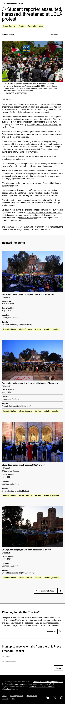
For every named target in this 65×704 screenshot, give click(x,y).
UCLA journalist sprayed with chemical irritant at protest (26, 550)
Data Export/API (16, 696)
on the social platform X (45, 200)
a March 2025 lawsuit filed (46, 190)
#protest (22, 26)
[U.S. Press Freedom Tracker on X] (54, 698)
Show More (54, 35)
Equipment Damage (11, 471)
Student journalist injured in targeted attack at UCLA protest (28, 294)
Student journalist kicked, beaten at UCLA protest (23, 465)
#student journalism (35, 26)
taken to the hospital (28, 218)
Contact (5, 699)
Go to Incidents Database (45, 591)
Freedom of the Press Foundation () (48, 682)
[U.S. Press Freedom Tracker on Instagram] (61, 698)
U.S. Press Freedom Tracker (12, 3)
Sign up (58, 668)
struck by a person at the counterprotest (45, 212)
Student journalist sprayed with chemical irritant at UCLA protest (30, 383)
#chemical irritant (9, 329)
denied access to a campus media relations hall (22, 215)
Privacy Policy (32, 696)
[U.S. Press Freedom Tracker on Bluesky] (47, 698)
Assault (7, 297)
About (4, 696)
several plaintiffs (25, 190)
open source (20, 684)
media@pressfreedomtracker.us (45, 625)
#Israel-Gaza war (9, 26)
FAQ (13, 699)
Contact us (51, 632)
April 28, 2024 (7, 100)
